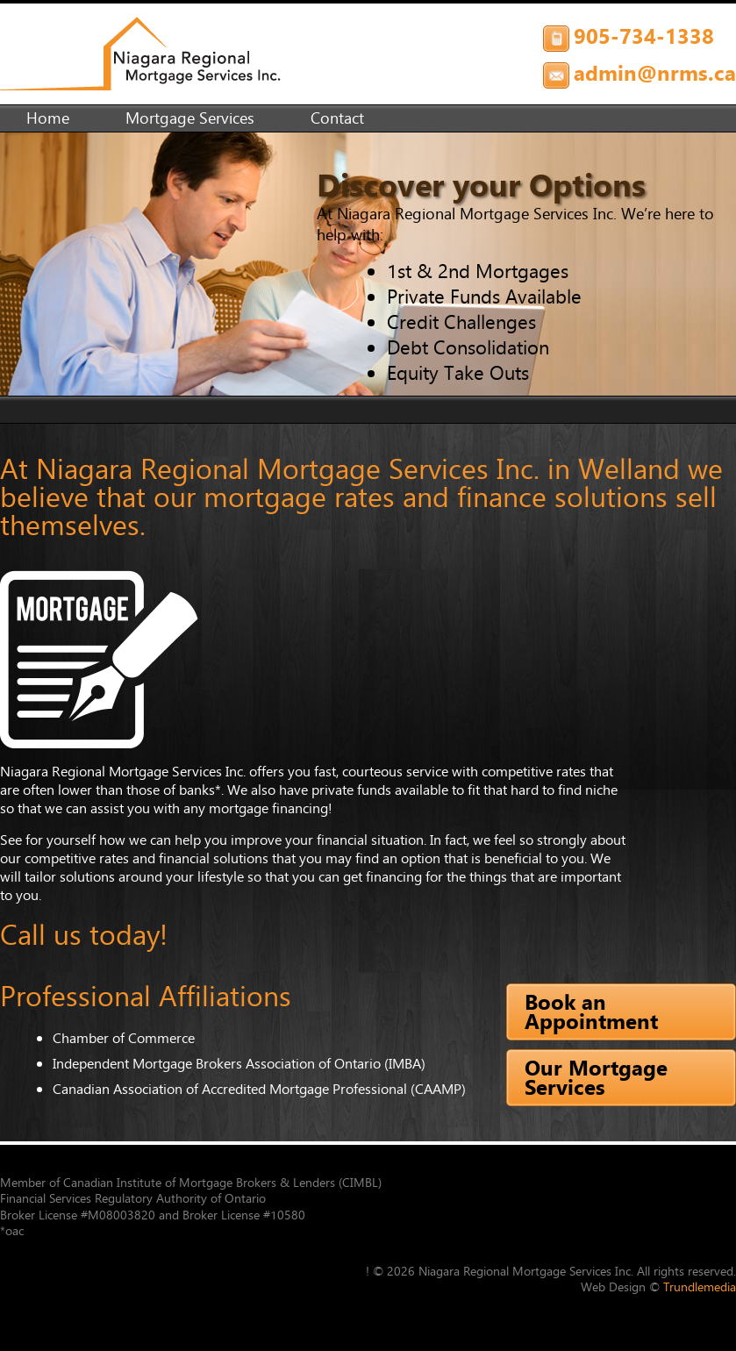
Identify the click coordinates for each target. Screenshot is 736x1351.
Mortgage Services (189, 118)
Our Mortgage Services (596, 1077)
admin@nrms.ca (655, 73)
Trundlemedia (699, 1287)
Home (47, 118)
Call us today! (84, 934)
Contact (337, 118)
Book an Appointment (591, 1011)
